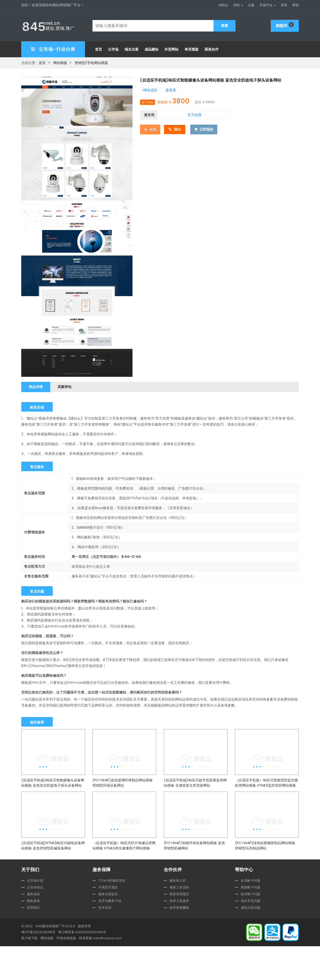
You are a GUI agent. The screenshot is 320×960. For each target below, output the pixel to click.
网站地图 (47, 951)
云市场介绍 (35, 894)
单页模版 (191, 48)
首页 (98, 48)
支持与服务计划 (109, 914)
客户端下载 (29, 951)
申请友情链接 (66, 951)
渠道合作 (211, 48)
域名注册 (131, 48)
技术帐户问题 (250, 907)
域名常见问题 (250, 914)
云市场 (113, 48)
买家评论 (69, 385)
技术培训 (104, 921)
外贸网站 (171, 48)
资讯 (284, 5)
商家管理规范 (179, 907)
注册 (251, 5)
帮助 (295, 5)
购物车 (285, 24)
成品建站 (151, 48)
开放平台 (266, 5)
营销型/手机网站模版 (91, 61)
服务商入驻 (178, 894)
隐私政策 (33, 914)
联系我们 (33, 921)
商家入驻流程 (179, 901)
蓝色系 (171, 88)
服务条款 (33, 907)
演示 (177, 127)
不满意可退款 (108, 901)
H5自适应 (150, 88)
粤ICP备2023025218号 (38, 945)
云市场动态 (35, 901)
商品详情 (37, 385)
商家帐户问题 (250, 901)
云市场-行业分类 (53, 48)
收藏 (150, 127)
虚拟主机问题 (250, 921)
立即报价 (206, 127)
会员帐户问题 (250, 894)
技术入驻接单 (179, 914)
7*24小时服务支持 (111, 894)
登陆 (236, 5)
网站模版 (60, 61)
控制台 (223, 5)
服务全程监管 (108, 907)
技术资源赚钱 (179, 921)
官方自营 (195, 113)
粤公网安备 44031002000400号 (82, 945)
